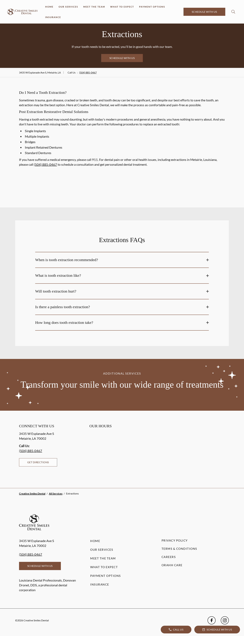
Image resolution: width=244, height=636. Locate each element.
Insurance (53, 17)
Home (49, 6)
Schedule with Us (204, 11)
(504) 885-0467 (88, 72)
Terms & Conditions (179, 548)
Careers (169, 557)
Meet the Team (94, 6)
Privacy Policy (175, 540)
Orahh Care (172, 565)
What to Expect (122, 6)
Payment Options (152, 6)
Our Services (68, 6)
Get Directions (38, 462)
